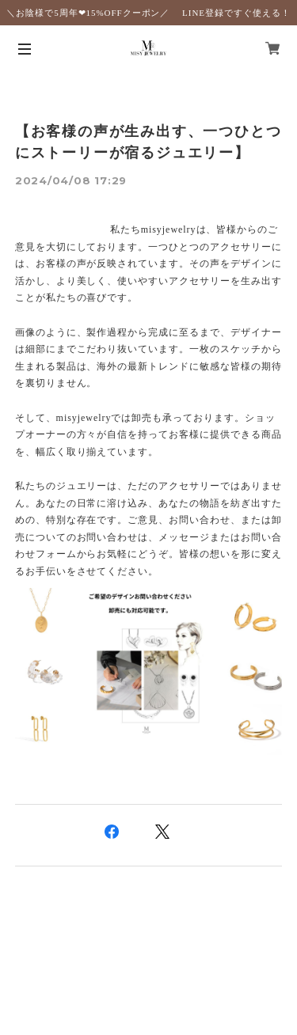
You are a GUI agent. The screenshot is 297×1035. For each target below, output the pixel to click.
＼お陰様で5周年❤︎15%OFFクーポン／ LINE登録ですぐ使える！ (148, 12)
